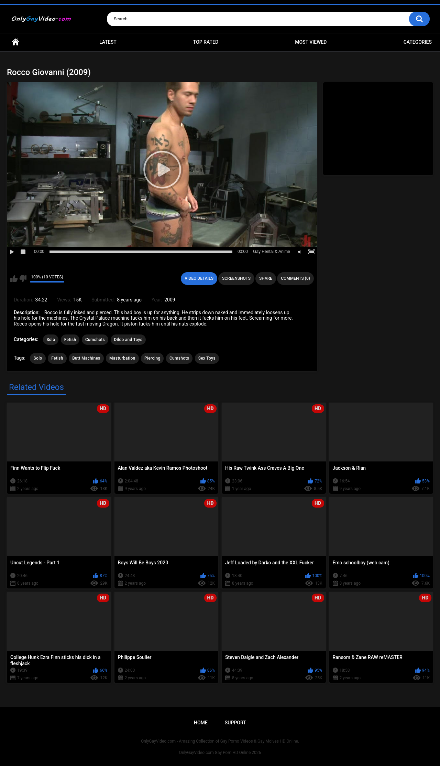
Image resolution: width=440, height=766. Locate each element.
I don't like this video (22, 278)
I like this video (14, 278)
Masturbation (122, 358)
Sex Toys (207, 358)
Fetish (70, 339)
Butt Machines (86, 358)
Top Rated (205, 42)
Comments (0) (295, 278)
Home (15, 42)
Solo (50, 339)
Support (235, 722)
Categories (418, 42)
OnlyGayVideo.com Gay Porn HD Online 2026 (220, 752)
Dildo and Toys (128, 339)
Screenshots (236, 278)
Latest (108, 42)
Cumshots (95, 339)
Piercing (152, 358)
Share (265, 278)
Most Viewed (311, 42)
